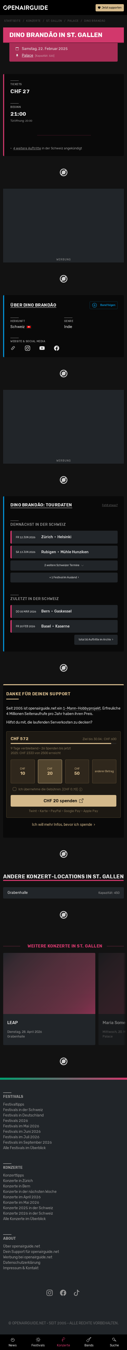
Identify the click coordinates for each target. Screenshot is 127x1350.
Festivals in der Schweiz (23, 1110)
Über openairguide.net (21, 1246)
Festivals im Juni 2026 (22, 1131)
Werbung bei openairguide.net (27, 1257)
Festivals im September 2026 (27, 1142)
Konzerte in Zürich (18, 1181)
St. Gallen (54, 21)
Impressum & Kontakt (20, 1268)
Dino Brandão (94, 21)
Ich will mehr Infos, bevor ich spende (62, 824)
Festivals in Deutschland (23, 1115)
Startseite (12, 21)
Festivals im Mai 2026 (21, 1126)
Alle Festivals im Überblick (24, 1148)
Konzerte (33, 21)
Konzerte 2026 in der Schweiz (28, 1213)
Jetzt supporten (110, 7)
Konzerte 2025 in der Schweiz (28, 1208)
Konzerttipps (13, 1175)
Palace (73, 21)
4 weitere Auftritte (27, 148)
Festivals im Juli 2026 (21, 1137)
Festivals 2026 (15, 1121)
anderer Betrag (104, 771)
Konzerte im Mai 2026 (21, 1202)
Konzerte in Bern (16, 1186)
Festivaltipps (13, 1104)
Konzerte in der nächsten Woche (30, 1192)
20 (50, 771)
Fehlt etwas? (110, 505)
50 (77, 771)
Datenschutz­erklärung (21, 1262)
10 (23, 771)
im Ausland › (64, 577)
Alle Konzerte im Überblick (24, 1219)
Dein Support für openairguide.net (31, 1252)
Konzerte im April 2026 (22, 1197)
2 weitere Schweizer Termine (64, 565)
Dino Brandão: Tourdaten (41, 504)
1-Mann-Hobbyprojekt (82, 708)
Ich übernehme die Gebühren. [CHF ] (48, 789)
